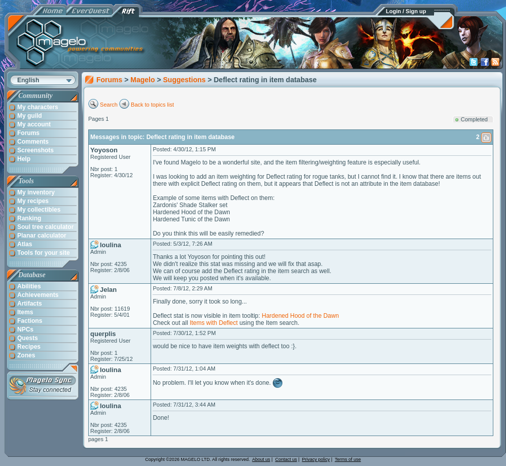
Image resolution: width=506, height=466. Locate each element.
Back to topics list (152, 105)
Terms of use (348, 459)
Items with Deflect (214, 322)
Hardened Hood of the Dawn (300, 315)
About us (261, 459)
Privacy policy (316, 459)
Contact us (286, 459)
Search (109, 105)
